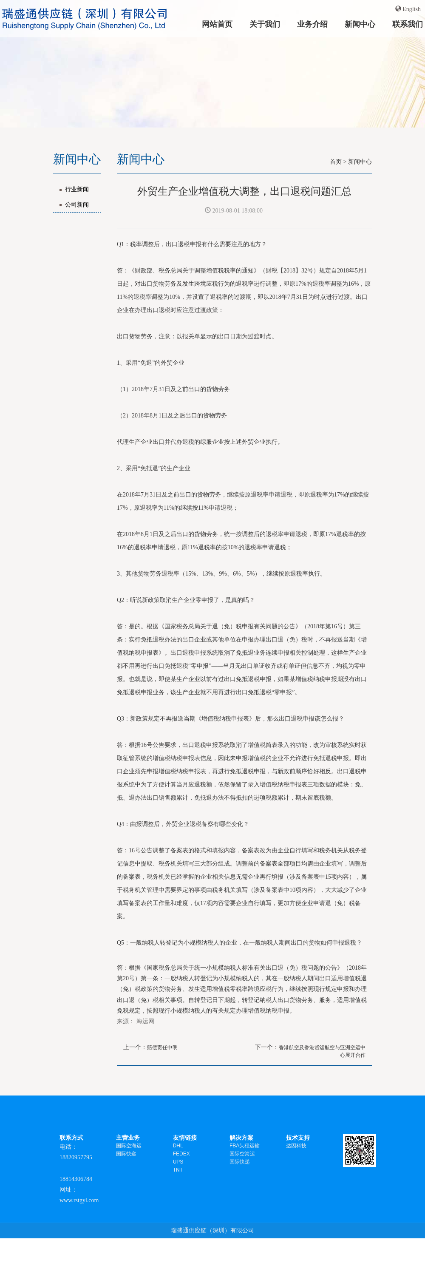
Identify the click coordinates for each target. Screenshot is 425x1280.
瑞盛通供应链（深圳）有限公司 (212, 1230)
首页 (336, 162)
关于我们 (264, 24)
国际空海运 (129, 1146)
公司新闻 (77, 205)
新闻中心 (360, 24)
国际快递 (126, 1154)
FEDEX (181, 1154)
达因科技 (296, 1146)
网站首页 (217, 24)
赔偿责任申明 (162, 1047)
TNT (178, 1170)
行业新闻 (77, 189)
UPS (178, 1162)
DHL (178, 1146)
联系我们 (407, 24)
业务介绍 (312, 24)
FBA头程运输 (245, 1146)
